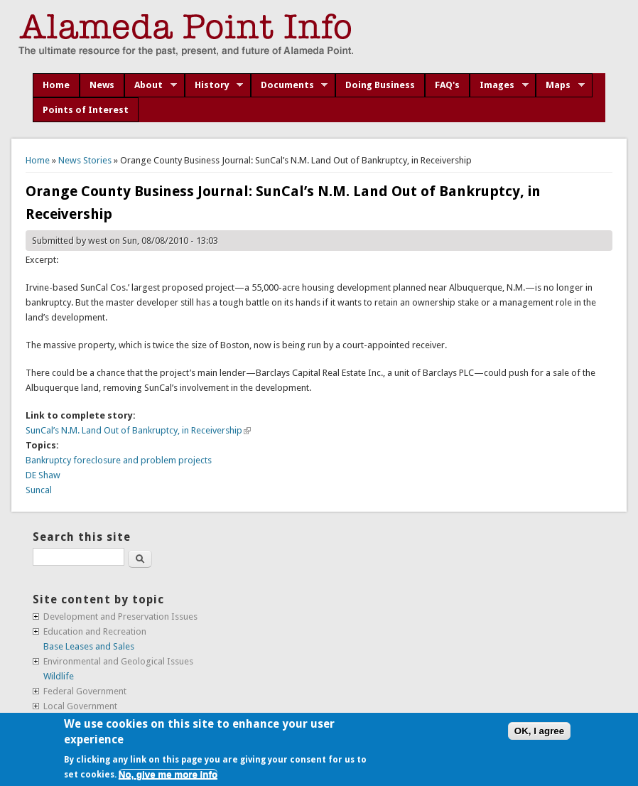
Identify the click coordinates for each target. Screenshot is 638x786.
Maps (560, 85)
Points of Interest (86, 109)
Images (499, 85)
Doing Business (380, 85)
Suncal (39, 490)
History (214, 85)
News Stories (85, 160)
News (102, 85)
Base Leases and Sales (88, 646)
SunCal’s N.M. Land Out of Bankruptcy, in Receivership (138, 430)
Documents (289, 85)
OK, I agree (539, 731)
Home (56, 85)
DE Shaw (43, 475)
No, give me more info (168, 774)
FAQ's (447, 85)
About (150, 85)
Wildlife (58, 676)
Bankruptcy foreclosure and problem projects (119, 460)
